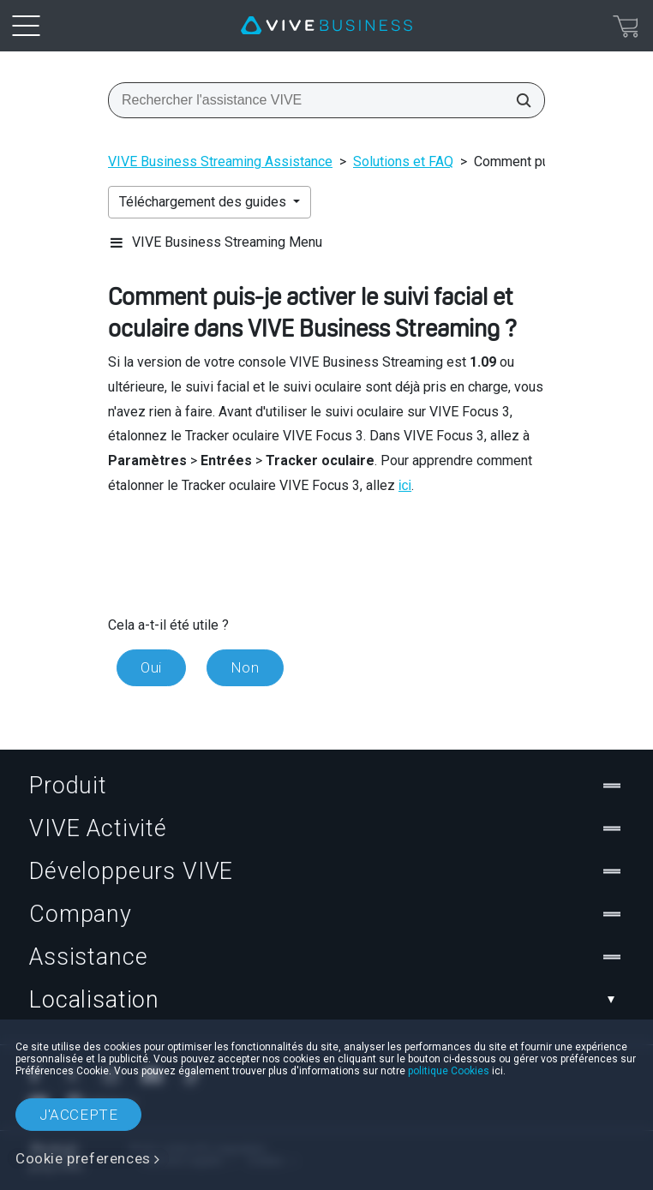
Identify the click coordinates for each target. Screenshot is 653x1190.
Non (245, 667)
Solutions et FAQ (403, 161)
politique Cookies (448, 1071)
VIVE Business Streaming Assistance (220, 161)
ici (404, 485)
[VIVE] (326, 26)
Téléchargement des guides (204, 202)
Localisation (326, 999)
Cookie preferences (83, 1158)
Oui (151, 667)
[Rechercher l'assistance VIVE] (518, 100)
